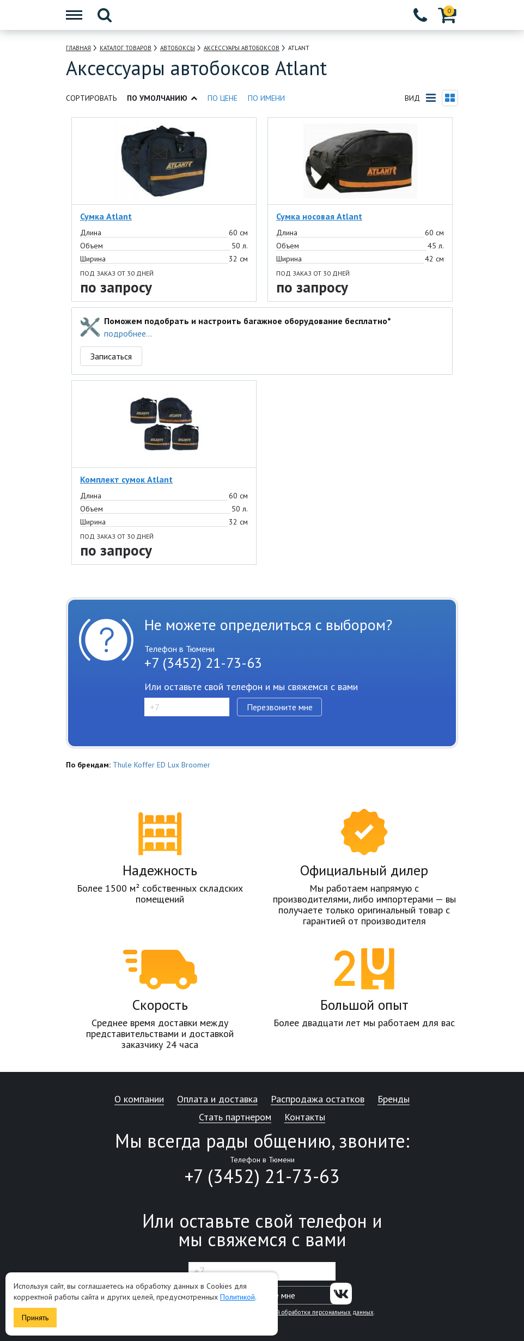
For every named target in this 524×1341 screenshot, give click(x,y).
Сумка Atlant (106, 216)
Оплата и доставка (217, 1099)
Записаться (111, 356)
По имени (266, 98)
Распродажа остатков (317, 1099)
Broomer (195, 765)
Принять (35, 1317)
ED (161, 765)
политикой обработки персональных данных (313, 1312)
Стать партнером (235, 1117)
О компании (139, 1099)
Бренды (393, 1099)
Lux (173, 765)
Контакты (304, 1117)
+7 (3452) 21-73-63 (203, 663)
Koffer (144, 765)
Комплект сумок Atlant (126, 479)
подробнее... (128, 333)
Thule (122, 765)
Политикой (237, 1297)
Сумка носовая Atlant (319, 216)
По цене (222, 98)
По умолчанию (162, 98)
